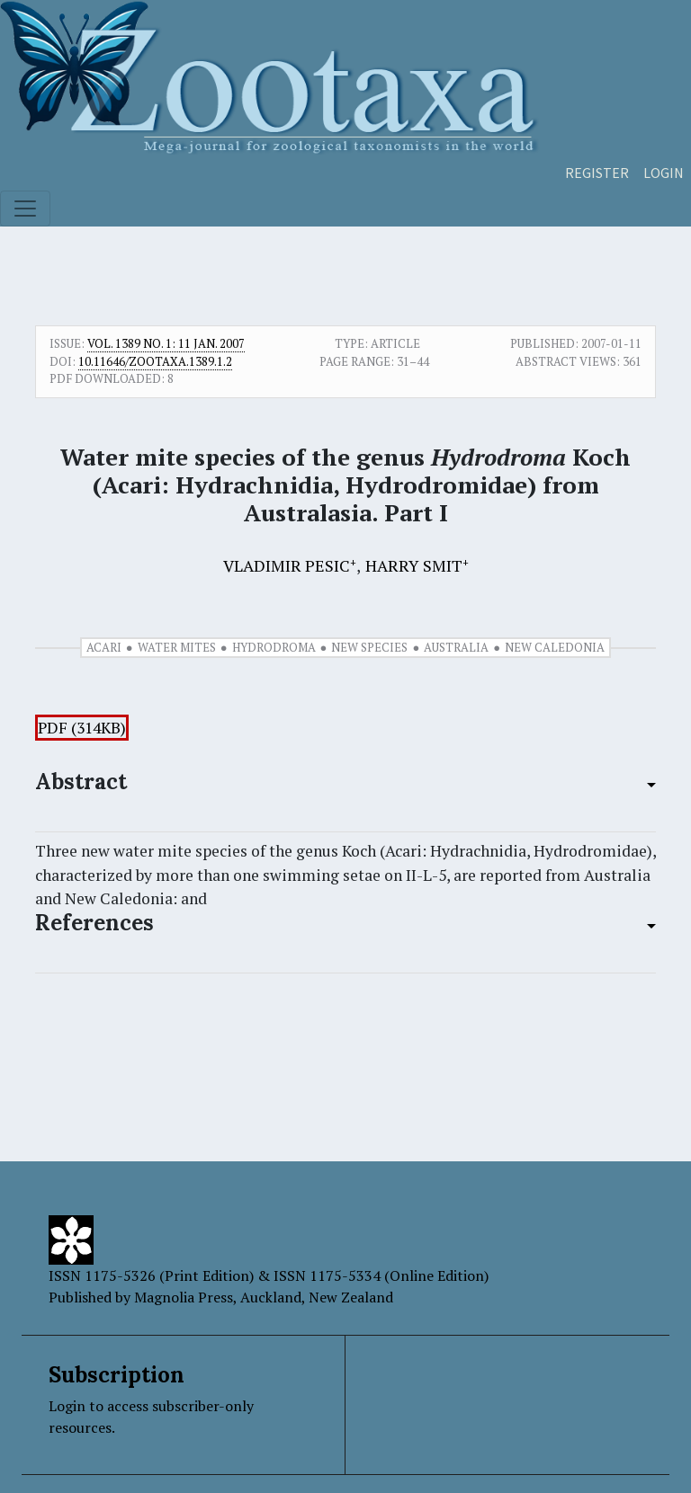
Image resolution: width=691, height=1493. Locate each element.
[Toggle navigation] (25, 209)
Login (663, 173)
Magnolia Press (183, 1297)
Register (597, 173)
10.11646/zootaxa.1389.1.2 (155, 361)
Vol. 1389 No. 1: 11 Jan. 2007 (166, 343)
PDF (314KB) (82, 727)
